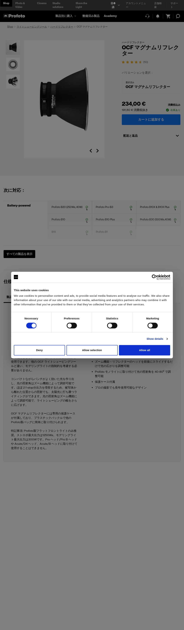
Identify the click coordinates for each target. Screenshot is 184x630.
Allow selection (92, 350)
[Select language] (115, 5)
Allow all (144, 350)
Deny (39, 350)
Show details (155, 338)
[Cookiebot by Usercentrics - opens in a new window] (154, 277)
